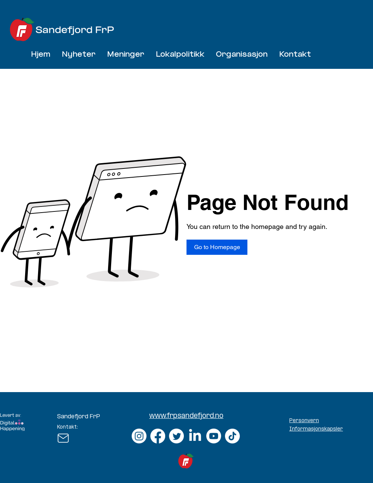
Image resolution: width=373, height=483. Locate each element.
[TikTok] (232, 436)
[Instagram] (139, 436)
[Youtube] (213, 436)
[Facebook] (157, 436)
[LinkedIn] (195, 436)
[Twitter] (176, 436)
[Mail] (63, 438)
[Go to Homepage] (216, 247)
